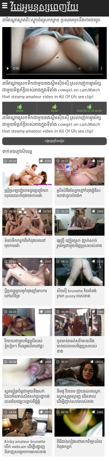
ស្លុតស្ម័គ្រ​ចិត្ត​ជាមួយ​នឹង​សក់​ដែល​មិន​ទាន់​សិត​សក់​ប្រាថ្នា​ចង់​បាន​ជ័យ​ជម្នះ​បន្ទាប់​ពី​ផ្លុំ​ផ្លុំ (27, 396)
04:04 (54, 110)
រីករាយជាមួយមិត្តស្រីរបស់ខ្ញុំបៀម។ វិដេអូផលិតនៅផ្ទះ (24, 343)
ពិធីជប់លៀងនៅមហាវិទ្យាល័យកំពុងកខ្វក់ (79, 444)
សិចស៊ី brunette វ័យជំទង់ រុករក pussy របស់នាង (76, 293)
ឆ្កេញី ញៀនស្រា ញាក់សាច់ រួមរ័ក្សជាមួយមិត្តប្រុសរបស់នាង (79, 243)
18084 (19, 110)
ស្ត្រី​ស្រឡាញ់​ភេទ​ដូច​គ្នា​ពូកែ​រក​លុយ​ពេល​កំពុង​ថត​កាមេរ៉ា (26, 193)
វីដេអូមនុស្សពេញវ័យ (44, 7)
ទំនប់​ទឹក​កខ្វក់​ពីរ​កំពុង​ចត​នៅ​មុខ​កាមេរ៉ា (25, 243)
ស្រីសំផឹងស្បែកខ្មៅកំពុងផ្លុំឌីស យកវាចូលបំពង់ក (78, 193)
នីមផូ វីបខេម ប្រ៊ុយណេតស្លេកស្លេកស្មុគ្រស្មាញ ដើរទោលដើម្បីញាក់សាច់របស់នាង (78, 396)
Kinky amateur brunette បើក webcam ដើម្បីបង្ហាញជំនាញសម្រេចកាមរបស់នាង (25, 446)
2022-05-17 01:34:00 (89, 110)
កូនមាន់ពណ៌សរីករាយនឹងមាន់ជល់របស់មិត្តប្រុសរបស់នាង (77, 346)
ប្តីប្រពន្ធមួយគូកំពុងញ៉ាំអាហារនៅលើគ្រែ (25, 293)
